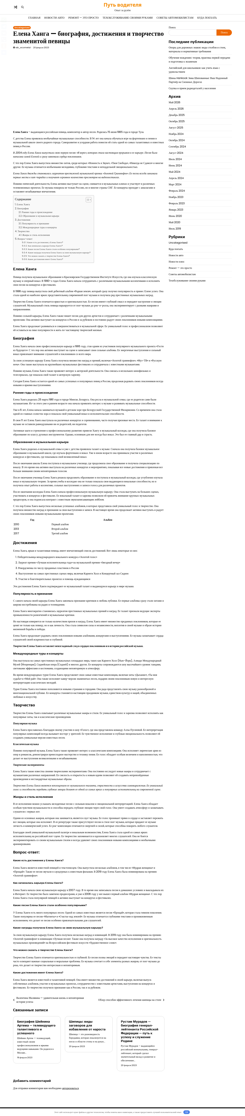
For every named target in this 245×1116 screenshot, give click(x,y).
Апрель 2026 (176, 109)
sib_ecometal (23, 47)
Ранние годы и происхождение (37, 212)
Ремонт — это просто (83, 18)
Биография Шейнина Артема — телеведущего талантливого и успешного (36, 1027)
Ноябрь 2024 (176, 134)
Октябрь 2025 (177, 121)
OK (186, 1112)
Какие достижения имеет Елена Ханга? (45, 259)
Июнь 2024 (175, 165)
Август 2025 (176, 127)
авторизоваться (70, 1088)
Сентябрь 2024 (177, 146)
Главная (34, 18)
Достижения (23, 219)
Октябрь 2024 (177, 140)
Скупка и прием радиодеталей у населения (192, 88)
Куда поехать (207, 18)
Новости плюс (176, 262)
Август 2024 (176, 153)
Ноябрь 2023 (176, 197)
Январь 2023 (176, 210)
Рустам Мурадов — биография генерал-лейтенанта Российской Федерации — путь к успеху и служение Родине (139, 1031)
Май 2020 (174, 222)
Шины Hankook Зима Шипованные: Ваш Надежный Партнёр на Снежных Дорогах (198, 80)
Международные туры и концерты (40, 227)
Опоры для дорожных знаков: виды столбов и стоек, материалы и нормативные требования (197, 49)
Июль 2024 (175, 159)
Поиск (172, 27)
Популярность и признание (35, 223)
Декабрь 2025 (176, 115)
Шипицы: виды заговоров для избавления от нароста (87, 1025)
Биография (23, 208)
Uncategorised (21, 27)
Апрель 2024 (176, 178)
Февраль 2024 (177, 191)
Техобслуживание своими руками (128, 18)
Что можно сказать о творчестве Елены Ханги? (49, 256)
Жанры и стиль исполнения (36, 235)
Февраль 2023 (177, 203)
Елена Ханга (23, 204)
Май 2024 (174, 172)
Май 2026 (174, 102)
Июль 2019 (175, 228)
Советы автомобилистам (174, 18)
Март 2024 (175, 184)
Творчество (23, 231)
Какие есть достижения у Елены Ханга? (45, 242)
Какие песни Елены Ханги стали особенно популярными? (54, 249)
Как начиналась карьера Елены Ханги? (45, 245)
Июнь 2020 (175, 216)
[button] (87, 199)
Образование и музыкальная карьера (41, 216)
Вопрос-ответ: (25, 239)
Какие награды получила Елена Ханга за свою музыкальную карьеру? (59, 252)
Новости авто (54, 18)
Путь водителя (123, 4)
